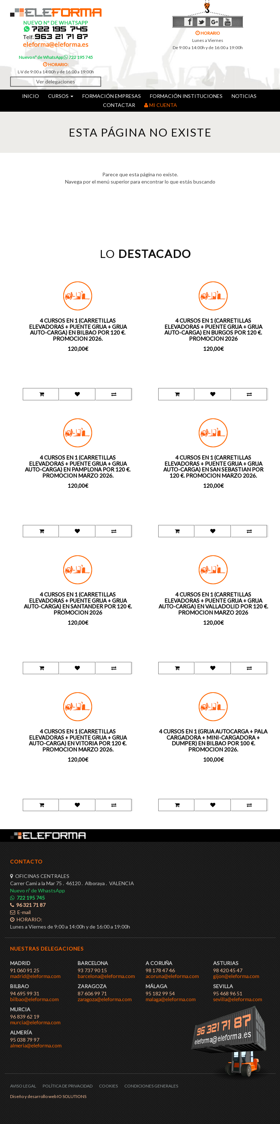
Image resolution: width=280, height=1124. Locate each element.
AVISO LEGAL (23, 1086)
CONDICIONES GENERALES (151, 1086)
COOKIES (108, 1086)
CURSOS (61, 96)
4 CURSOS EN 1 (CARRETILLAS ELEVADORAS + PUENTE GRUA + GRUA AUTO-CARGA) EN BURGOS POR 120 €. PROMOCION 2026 (213, 329)
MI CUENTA (160, 105)
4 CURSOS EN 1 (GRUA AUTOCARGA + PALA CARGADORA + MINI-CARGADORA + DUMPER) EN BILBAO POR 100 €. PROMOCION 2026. (213, 740)
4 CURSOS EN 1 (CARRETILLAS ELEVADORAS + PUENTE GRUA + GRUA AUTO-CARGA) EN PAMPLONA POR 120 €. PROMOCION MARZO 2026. (77, 466)
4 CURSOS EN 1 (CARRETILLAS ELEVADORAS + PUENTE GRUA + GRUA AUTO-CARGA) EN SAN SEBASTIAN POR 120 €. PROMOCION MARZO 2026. (213, 466)
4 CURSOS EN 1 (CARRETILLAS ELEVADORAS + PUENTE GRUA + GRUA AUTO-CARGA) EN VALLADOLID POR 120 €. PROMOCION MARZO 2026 (213, 603)
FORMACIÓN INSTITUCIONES (186, 96)
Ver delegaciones (55, 81)
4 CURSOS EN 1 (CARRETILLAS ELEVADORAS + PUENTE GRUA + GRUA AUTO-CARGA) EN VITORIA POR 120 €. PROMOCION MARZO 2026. (78, 740)
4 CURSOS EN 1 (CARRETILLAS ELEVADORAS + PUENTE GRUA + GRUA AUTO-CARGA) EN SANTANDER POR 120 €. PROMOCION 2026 (78, 603)
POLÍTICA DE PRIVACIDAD (67, 1086)
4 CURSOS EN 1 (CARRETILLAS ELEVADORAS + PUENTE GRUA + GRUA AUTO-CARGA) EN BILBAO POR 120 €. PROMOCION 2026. (78, 329)
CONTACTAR (119, 105)
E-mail (20, 912)
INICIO (30, 96)
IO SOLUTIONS (71, 1096)
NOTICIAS (244, 96)
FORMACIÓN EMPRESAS (111, 96)
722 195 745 (78, 57)
